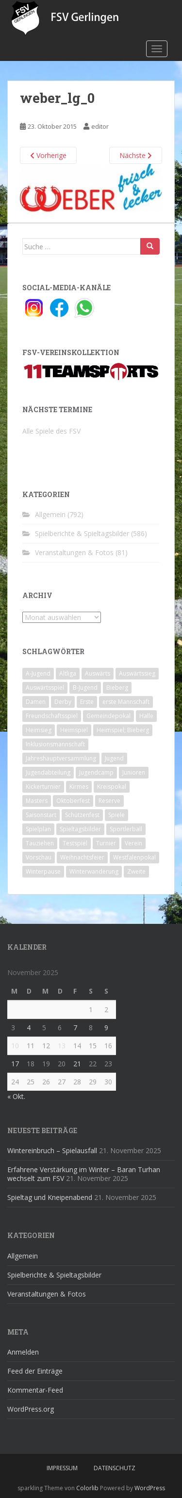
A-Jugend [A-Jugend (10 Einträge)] (38, 673)
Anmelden (23, 1352)
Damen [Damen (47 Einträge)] (36, 702)
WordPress (149, 1488)
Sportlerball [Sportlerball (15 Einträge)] (126, 829)
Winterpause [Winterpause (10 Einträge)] (43, 871)
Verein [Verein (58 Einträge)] (133, 843)
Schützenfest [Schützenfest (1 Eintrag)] (82, 815)
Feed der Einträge (35, 1371)
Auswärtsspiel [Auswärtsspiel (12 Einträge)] (45, 687)
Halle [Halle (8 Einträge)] (146, 716)
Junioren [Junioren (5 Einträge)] (133, 772)
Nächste (135, 155)
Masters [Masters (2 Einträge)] (37, 801)
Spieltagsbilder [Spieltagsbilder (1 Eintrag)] (80, 829)
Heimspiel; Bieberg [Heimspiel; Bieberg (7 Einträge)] (123, 730)
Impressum (62, 1468)
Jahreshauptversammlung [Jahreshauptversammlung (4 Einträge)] (61, 758)
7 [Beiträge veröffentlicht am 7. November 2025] (75, 1027)
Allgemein (50, 514)
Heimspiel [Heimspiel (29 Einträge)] (74, 730)
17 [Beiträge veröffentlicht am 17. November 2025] (15, 1063)
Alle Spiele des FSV (51, 431)
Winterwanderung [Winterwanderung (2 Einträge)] (93, 871)
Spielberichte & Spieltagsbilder (82, 533)
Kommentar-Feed (35, 1390)
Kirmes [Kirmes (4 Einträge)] (78, 786)
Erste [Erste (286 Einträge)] (87, 702)
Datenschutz (114, 1468)
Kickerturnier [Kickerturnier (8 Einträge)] (43, 786)
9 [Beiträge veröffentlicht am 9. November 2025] (106, 1027)
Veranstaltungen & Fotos (74, 552)
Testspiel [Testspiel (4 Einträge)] (75, 843)
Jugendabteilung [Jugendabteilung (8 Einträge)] (48, 772)
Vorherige (48, 155)
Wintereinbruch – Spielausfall (52, 1150)
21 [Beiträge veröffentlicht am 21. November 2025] (77, 1063)
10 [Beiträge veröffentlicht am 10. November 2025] (15, 1045)
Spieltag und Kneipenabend (49, 1197)
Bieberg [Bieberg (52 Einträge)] (117, 687)
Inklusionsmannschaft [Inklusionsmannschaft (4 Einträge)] (55, 744)
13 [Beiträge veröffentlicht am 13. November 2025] (62, 1045)
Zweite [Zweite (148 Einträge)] (136, 871)
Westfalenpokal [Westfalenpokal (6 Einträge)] (134, 857)
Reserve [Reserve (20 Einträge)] (109, 801)
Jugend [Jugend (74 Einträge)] (114, 758)
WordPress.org (30, 1409)
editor (100, 126)
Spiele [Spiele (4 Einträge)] (116, 815)
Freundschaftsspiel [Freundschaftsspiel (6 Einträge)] (52, 716)
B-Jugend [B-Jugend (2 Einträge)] (85, 687)
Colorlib (87, 1488)
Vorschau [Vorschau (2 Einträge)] (38, 857)
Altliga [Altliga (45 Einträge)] (67, 673)
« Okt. (16, 1096)
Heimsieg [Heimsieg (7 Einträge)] (38, 730)
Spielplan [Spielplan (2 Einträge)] (38, 829)
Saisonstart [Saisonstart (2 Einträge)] (41, 815)
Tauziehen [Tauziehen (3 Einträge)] (40, 843)
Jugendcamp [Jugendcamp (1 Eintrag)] (96, 772)
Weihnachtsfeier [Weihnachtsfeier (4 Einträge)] (82, 857)
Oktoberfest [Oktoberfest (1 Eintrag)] (73, 801)
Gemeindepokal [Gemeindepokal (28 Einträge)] (108, 716)
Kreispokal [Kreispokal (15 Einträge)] (111, 786)
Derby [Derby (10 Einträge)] (62, 702)
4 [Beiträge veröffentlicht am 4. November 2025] (29, 1027)
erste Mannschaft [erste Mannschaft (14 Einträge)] (125, 702)
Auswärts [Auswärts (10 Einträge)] (97, 673)
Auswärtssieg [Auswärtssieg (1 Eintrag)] (137, 673)
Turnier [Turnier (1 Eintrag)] (106, 843)
